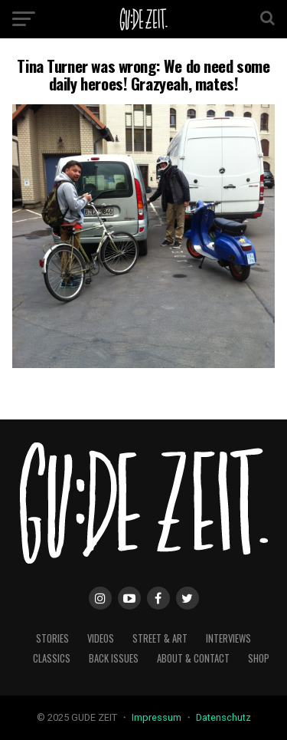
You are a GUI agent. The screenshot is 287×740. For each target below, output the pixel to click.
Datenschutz (223, 717)
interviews (228, 638)
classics (51, 658)
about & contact (193, 658)
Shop (258, 658)
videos (100, 638)
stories (52, 638)
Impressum (158, 717)
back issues (114, 658)
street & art (160, 638)
